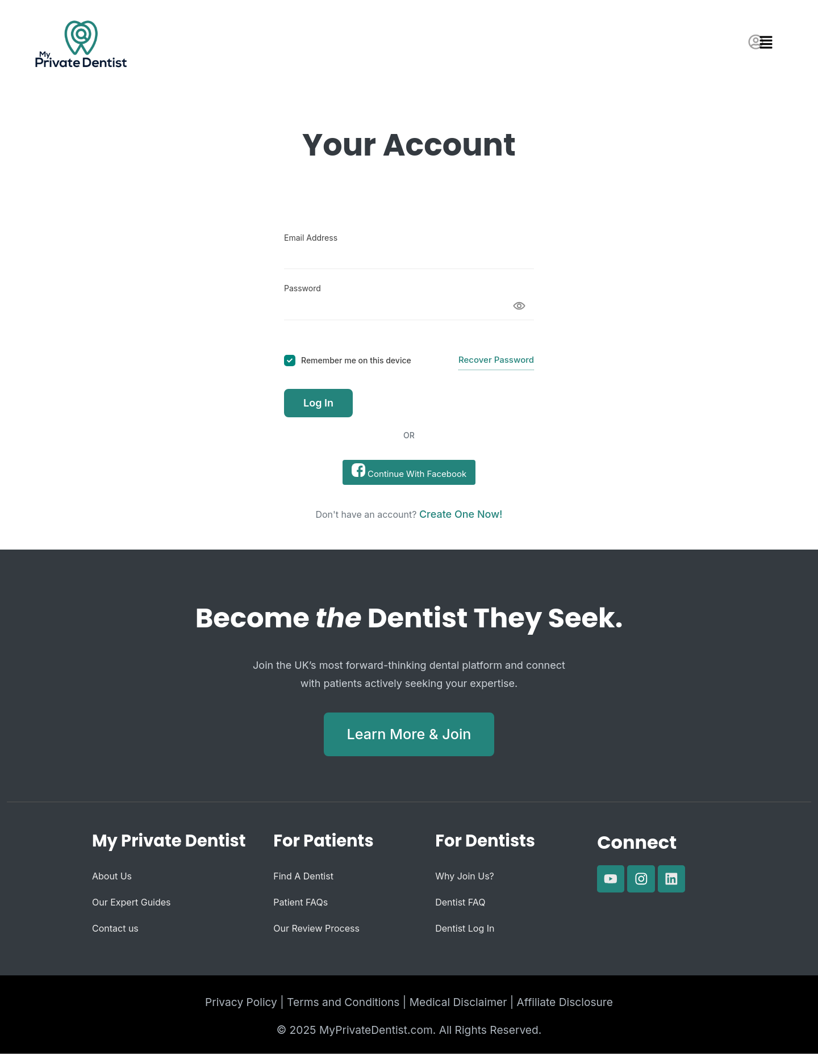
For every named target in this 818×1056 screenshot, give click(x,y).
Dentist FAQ (460, 904)
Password (302, 288)
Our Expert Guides (131, 904)
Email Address (310, 238)
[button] (773, 43)
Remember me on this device (356, 360)
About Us (112, 878)
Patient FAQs (300, 904)
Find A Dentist (303, 878)
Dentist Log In (464, 930)
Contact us (115, 930)
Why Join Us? (464, 878)
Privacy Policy (241, 1004)
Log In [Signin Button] (318, 403)
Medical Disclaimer (458, 1004)
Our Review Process (316, 930)
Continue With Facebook (409, 471)
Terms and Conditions (343, 1004)
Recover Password (496, 359)
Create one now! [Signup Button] (461, 514)
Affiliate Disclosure (565, 1004)
